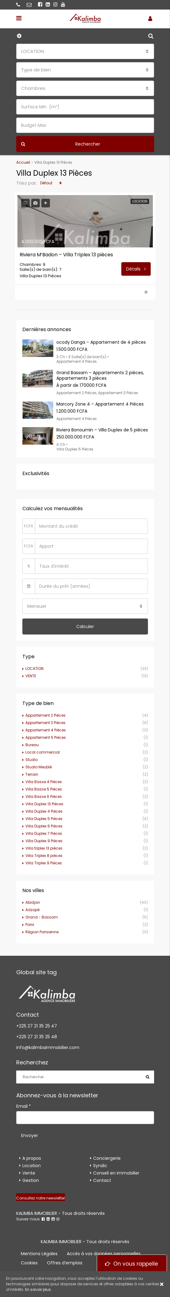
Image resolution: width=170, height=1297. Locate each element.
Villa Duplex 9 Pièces (43, 840)
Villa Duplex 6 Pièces (43, 826)
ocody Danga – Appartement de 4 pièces (101, 342)
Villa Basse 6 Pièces (43, 796)
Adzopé (32, 909)
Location (31, 1166)
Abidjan (32, 902)
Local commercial (42, 752)
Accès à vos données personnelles (104, 1254)
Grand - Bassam (41, 917)
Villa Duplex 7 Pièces (43, 833)
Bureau (32, 744)
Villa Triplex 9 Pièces (43, 863)
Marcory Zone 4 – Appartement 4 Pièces (100, 404)
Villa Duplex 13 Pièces (44, 804)
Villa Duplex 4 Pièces (43, 811)
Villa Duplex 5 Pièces (43, 818)
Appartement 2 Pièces (45, 715)
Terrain (31, 774)
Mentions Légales (39, 1254)
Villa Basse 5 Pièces (43, 789)
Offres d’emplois (64, 1263)
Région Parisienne (42, 932)
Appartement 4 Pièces (45, 730)
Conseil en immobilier (116, 1173)
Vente (28, 1173)
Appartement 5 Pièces (45, 737)
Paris (29, 924)
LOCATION (34, 668)
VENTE (30, 676)
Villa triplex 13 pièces (43, 848)
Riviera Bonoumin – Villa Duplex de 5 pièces (102, 430)
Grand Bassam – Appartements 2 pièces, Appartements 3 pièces (100, 375)
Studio (31, 759)
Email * (23, 1106)
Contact (102, 1180)
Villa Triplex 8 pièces (43, 855)
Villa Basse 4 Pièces (43, 781)
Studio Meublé (38, 767)
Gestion (30, 1180)
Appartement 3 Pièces (45, 722)
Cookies (29, 1263)
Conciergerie (107, 1158)
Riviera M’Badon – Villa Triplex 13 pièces (66, 254)
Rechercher (60, 144)
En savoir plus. (38, 1289)
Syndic (100, 1166)
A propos (31, 1158)
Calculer (85, 626)
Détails (136, 269)
